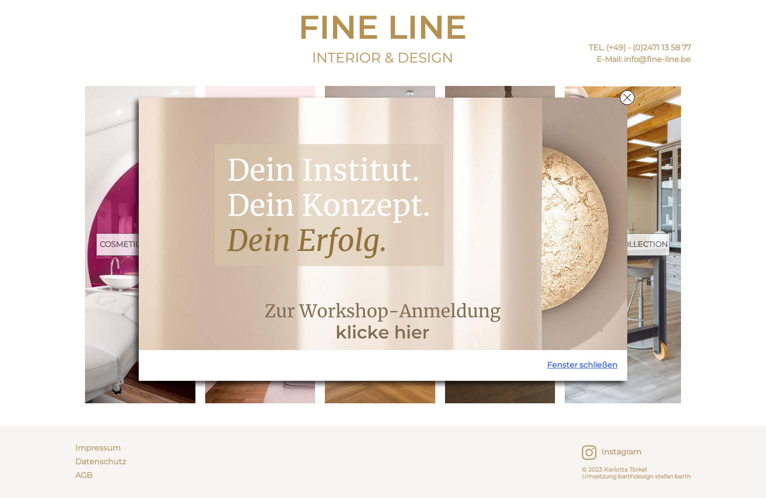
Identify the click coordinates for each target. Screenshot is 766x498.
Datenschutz (100, 461)
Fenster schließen (582, 365)
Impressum (98, 448)
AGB (83, 475)
